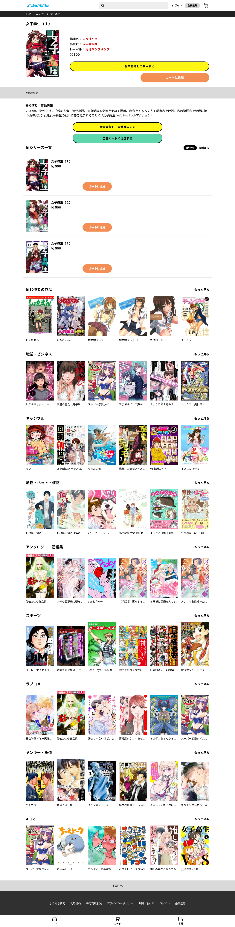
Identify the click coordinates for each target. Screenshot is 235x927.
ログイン (177, 5)
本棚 (180, 923)
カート (117, 923)
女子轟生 (55, 13)
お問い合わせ (146, 903)
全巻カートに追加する (117, 138)
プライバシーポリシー (120, 903)
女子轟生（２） (61, 202)
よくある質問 (57, 903)
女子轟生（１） (61, 161)
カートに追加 (175, 77)
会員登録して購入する (140, 66)
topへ (117, 886)
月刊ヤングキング (97, 49)
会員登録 (192, 5)
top (28, 13)
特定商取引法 (94, 903)
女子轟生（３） (61, 243)
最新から (204, 147)
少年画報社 (90, 44)
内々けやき (90, 39)
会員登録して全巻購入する (117, 127)
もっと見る (201, 290)
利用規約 (75, 903)
